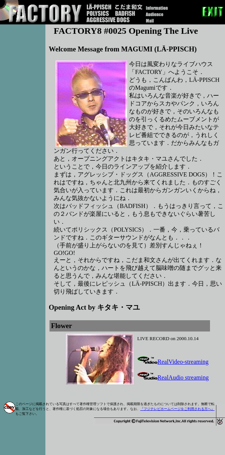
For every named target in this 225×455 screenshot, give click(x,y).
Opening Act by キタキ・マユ (94, 307)
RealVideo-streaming (172, 362)
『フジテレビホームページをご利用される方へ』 (177, 409)
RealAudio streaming (172, 377)
